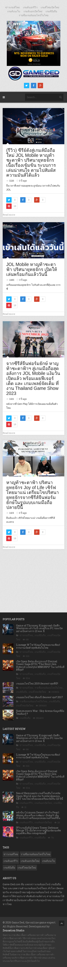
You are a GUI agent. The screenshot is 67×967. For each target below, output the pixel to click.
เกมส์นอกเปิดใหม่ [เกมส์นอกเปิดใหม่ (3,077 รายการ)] (30, 860)
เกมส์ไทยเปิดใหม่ (50, 7)
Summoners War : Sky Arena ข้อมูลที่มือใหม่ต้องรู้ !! (40, 712)
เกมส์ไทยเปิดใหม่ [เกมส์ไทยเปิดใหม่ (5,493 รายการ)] (27, 867)
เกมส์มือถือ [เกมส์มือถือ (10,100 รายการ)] (9, 867)
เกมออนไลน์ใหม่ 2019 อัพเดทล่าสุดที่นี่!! (37, 683)
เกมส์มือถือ (51, 11)
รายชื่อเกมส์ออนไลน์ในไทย (33, 15)
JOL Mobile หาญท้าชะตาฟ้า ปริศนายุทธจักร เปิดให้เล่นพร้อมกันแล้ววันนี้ (31, 269)
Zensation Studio (13, 930)
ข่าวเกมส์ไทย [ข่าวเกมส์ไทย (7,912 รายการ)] (11, 854)
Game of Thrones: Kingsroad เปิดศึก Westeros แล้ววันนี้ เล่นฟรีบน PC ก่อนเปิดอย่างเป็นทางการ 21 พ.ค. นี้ (39, 628)
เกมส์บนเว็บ (13, 11)
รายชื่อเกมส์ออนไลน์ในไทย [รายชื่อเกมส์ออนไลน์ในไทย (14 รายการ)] (35, 854)
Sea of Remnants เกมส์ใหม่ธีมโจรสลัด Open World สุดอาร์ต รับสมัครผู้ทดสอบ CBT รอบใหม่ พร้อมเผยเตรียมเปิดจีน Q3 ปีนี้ (39, 795)
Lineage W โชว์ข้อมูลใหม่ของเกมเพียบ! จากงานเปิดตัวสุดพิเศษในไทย (38, 646)
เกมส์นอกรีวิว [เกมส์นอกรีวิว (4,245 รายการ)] (11, 860)
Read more (9, 214)
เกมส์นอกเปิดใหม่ (33, 11)
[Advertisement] (33, 576)
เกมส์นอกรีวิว (30, 7)
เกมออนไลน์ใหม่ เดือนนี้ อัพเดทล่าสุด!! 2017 (39, 697)
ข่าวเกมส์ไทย (12, 7)
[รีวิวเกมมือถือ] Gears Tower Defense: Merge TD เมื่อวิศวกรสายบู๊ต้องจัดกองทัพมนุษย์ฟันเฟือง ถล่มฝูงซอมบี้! (38, 830)
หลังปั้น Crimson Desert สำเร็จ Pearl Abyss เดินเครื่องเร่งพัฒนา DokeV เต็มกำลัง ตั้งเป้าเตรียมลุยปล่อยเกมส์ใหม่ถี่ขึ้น (38, 815)
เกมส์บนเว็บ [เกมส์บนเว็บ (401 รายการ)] (48, 860)
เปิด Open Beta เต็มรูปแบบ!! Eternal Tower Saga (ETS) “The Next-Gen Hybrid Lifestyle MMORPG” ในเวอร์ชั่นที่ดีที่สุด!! (40, 665)
